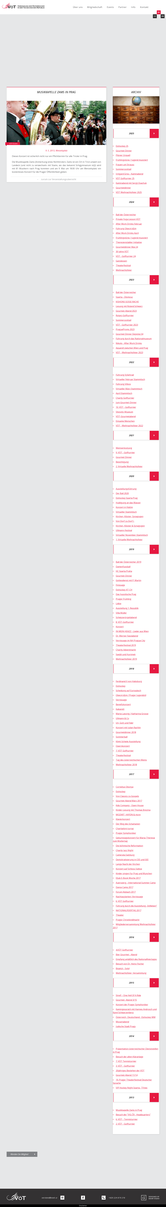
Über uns (78, 7)
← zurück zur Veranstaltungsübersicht (56, 179)
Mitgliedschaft (94, 7)
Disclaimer (83, 1206)
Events (110, 7)
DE (159, 12)
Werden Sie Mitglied (19, 1154)
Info (133, 7)
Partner (122, 7)
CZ (155, 16)
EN (163, 16)
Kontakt (144, 7)
